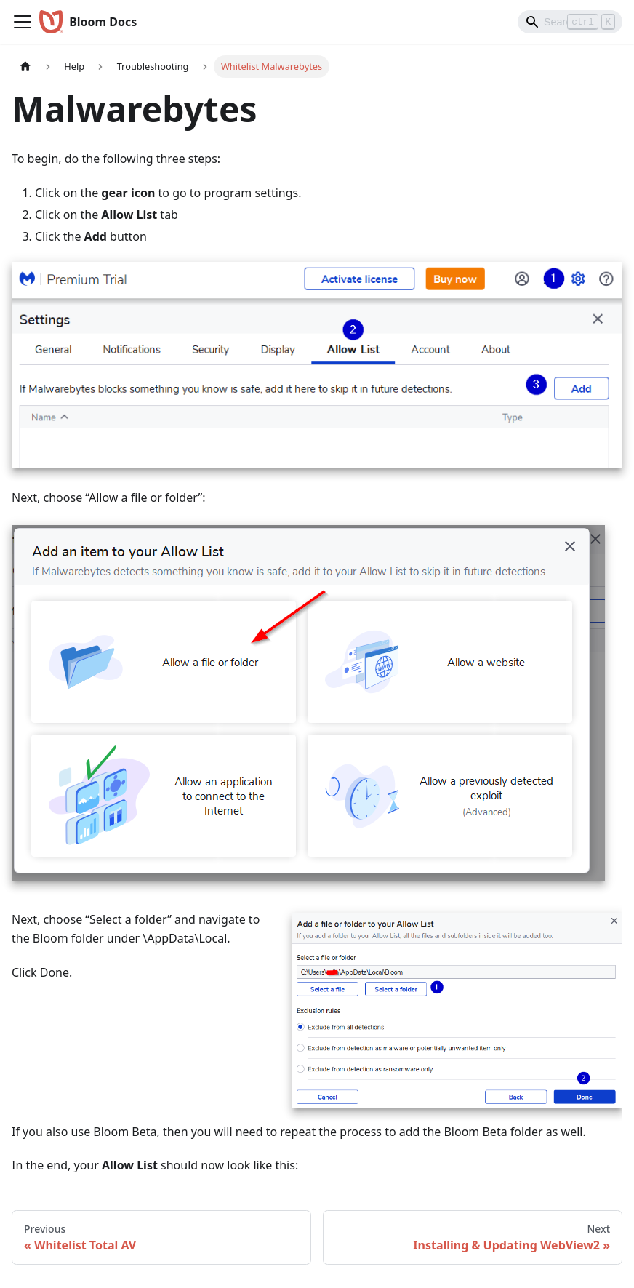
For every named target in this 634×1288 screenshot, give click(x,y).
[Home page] (25, 66)
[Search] (570, 21)
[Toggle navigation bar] (22, 22)
